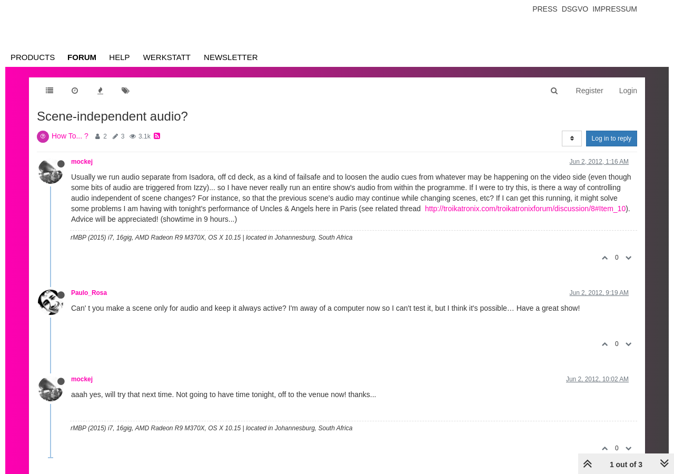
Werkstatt (167, 57)
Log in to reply (611, 138)
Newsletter (231, 57)
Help (119, 57)
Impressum (614, 9)
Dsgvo (575, 9)
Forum (81, 57)
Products (33, 57)
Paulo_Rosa (89, 293)
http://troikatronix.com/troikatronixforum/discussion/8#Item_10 (525, 208)
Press (544, 9)
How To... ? (70, 136)
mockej (82, 161)
